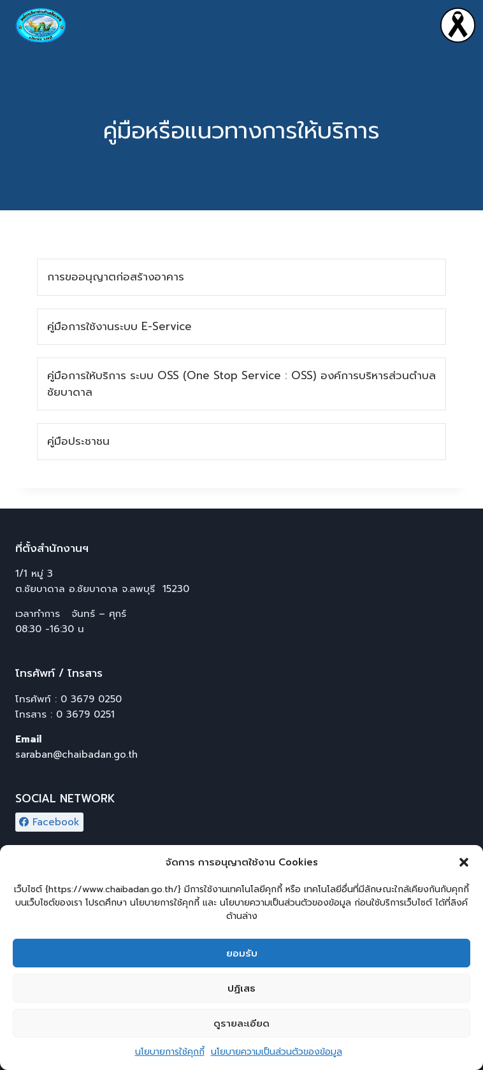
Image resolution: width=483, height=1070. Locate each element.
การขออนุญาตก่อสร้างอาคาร (115, 276)
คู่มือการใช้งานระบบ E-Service (119, 326)
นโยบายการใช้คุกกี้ (170, 1056)
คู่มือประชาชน (78, 441)
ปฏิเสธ (241, 992)
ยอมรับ (241, 957)
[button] (464, 866)
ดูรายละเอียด (241, 1027)
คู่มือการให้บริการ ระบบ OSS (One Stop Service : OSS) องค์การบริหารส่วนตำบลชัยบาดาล (241, 383)
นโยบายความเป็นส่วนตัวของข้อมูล (276, 1056)
